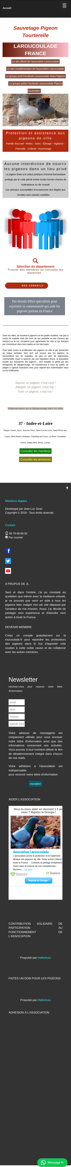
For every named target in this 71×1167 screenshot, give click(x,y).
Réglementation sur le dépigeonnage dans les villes (35, 408)
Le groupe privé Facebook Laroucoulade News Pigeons (35, 76)
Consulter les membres (36, 451)
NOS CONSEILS (33, 285)
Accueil (7, 8)
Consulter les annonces (35, 459)
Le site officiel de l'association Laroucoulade (35, 61)
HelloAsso (44, 957)
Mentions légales (16, 501)
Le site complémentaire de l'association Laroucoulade (35, 68)
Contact (10, 525)
